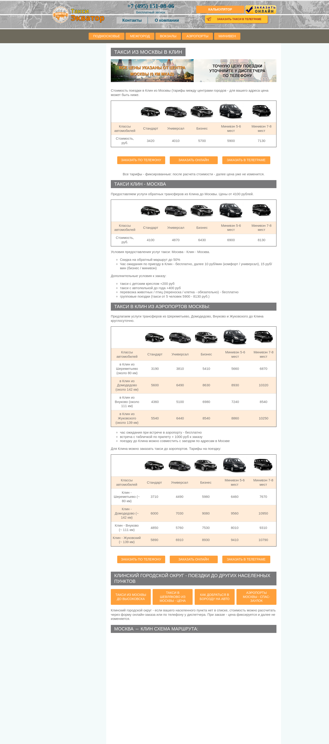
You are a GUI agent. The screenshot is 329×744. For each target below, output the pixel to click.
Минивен (227, 36)
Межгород (140, 36)
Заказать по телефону (141, 160)
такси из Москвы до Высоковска (130, 597)
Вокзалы (168, 36)
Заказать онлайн (193, 160)
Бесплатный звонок (150, 12)
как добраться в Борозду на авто (215, 597)
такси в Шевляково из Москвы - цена (173, 597)
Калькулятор (220, 9)
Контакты (132, 20)
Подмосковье (106, 36)
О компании (167, 20)
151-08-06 (150, 6)
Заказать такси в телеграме (239, 19)
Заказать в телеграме (246, 160)
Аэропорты (197, 36)
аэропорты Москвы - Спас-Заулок (256, 597)
